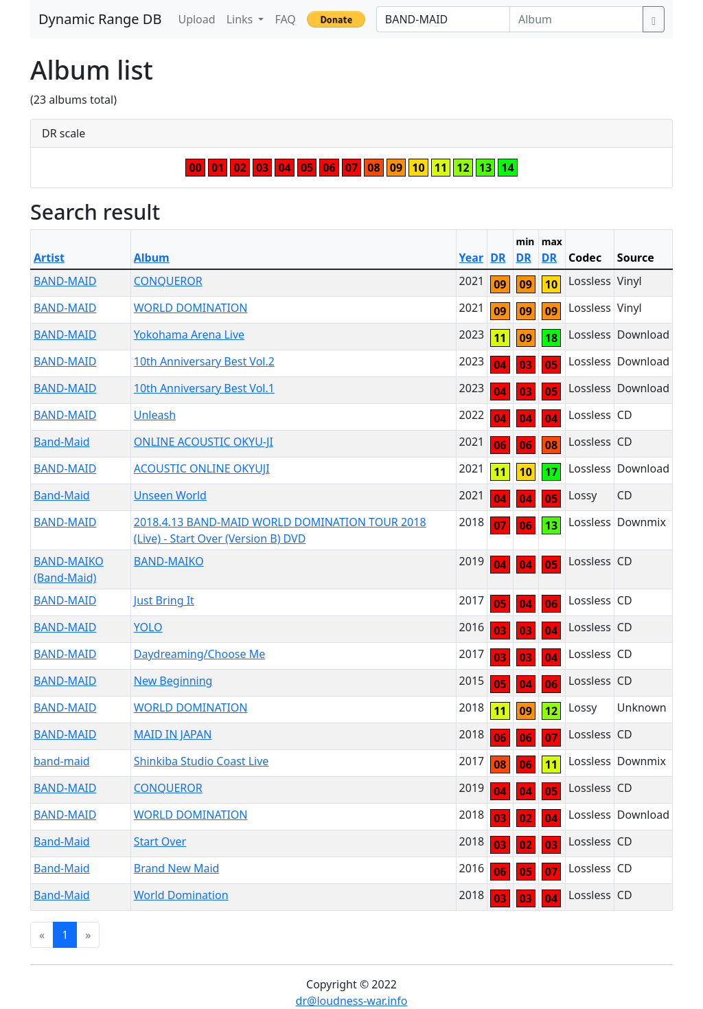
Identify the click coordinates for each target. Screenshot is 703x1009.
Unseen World (170, 495)
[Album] (576, 19)
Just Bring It (164, 600)
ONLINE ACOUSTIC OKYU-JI (203, 441)
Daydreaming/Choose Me (199, 653)
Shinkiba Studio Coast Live (201, 761)
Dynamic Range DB (99, 19)
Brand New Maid (177, 868)
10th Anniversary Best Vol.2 (204, 361)
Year (471, 257)
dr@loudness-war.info (352, 1000)
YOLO (148, 627)
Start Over (160, 841)
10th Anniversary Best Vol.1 (204, 388)
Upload (196, 19)
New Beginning (173, 680)
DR (497, 257)
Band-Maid (62, 441)
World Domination (181, 895)
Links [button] (241, 19)
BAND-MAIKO (169, 561)
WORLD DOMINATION (191, 307)
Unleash (155, 414)
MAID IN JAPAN (173, 734)
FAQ (285, 19)
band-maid (62, 761)
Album (152, 257)
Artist (49, 257)
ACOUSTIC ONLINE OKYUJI (202, 468)
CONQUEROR (168, 280)
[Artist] (443, 19)
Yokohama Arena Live (189, 334)
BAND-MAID (65, 280)
